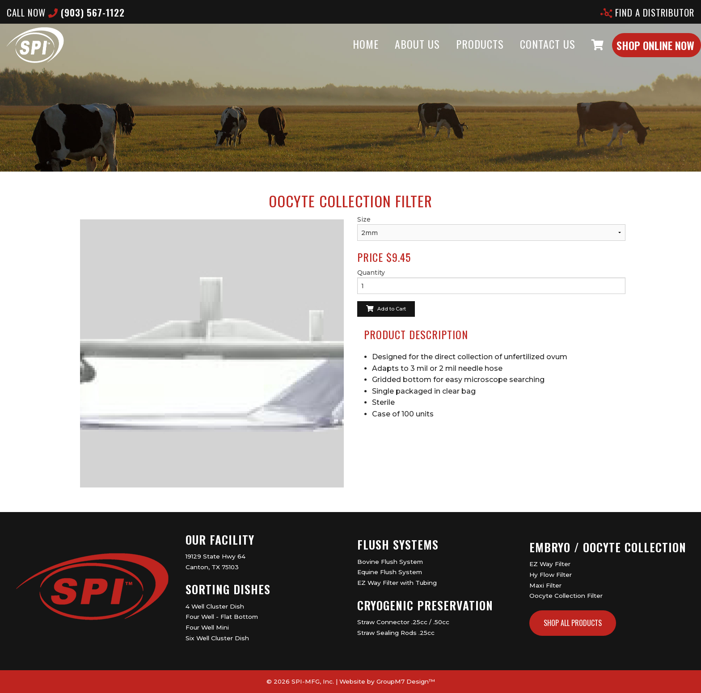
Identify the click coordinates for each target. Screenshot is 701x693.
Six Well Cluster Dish (217, 638)
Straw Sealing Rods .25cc (396, 632)
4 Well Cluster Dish (215, 606)
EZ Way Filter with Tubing (397, 582)
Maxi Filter (545, 585)
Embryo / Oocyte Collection (607, 547)
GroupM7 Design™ (405, 681)
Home (348, 53)
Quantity (371, 273)
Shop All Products (573, 622)
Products (462, 53)
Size (364, 219)
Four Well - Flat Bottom (222, 616)
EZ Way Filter (549, 563)
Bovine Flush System (390, 561)
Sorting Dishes (228, 589)
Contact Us (529, 53)
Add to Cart (386, 309)
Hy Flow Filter (550, 574)
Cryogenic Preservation (425, 605)
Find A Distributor (647, 12)
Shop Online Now (637, 54)
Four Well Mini (207, 627)
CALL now (66, 12)
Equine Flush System (389, 571)
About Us (399, 53)
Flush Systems (398, 544)
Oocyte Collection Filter (566, 595)
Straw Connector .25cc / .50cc (403, 622)
